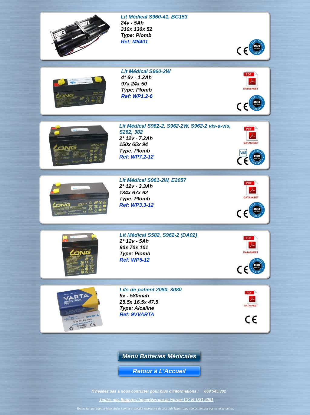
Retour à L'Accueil (159, 371)
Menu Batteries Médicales (159, 356)
